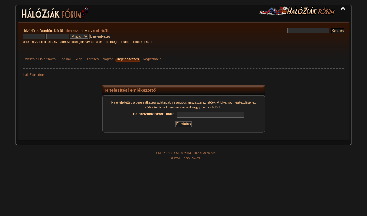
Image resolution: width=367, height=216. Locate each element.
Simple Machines (204, 152)
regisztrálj (100, 30)
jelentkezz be (74, 30)
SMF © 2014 (182, 152)
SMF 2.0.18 (164, 152)
